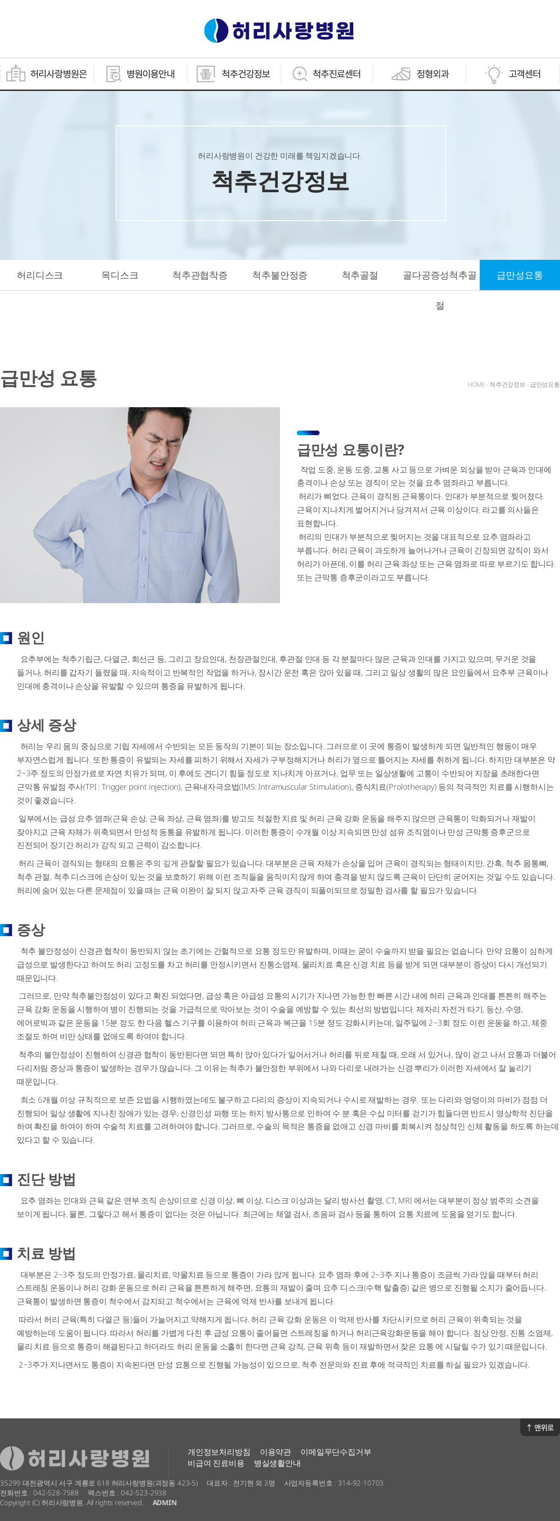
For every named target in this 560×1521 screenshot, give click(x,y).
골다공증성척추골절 (439, 290)
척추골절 (360, 275)
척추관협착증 (200, 275)
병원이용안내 (140, 74)
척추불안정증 (280, 275)
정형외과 (420, 74)
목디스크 (119, 275)
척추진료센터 (326, 74)
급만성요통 (520, 275)
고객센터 (513, 74)
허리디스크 (40, 275)
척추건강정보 (233, 74)
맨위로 (540, 1427)
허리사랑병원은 (46, 74)
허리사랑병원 (279, 31)
